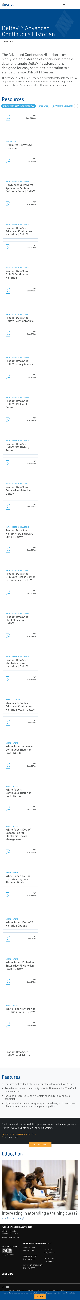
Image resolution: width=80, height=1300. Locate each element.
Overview (8, 41)
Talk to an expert (40, 1144)
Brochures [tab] (43, 106)
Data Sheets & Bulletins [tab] (63, 106)
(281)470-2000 (29, 1268)
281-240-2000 (10, 1137)
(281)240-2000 (13, 1237)
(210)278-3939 (50, 1261)
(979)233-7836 (50, 1253)
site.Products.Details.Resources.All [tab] (18, 106)
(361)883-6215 (29, 1250)
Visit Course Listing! (13, 1218)
